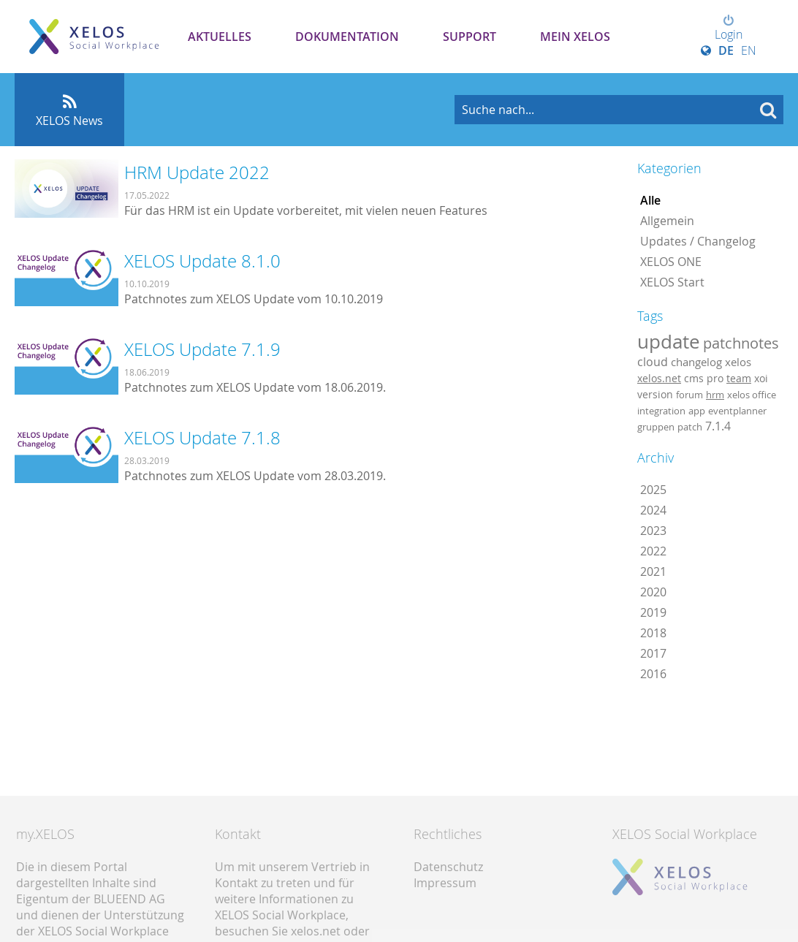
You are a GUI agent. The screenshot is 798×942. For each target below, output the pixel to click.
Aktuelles (219, 37)
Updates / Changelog (698, 241)
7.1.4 (718, 426)
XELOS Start (672, 282)
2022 (653, 551)
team (738, 378)
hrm (715, 394)
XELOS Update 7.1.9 (202, 349)
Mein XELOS (575, 37)
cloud (652, 362)
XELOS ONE (671, 262)
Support (469, 37)
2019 (653, 612)
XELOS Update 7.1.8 (202, 437)
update (668, 341)
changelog (696, 362)
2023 (653, 531)
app (696, 410)
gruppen (655, 426)
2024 (653, 510)
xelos (738, 362)
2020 (653, 592)
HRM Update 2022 (197, 172)
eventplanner (737, 410)
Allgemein (667, 221)
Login (728, 28)
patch (689, 426)
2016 (653, 674)
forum (689, 394)
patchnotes (741, 343)
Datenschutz (448, 867)
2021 (653, 571)
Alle (650, 200)
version (655, 394)
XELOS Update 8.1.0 (202, 261)
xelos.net (659, 378)
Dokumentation (347, 37)
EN (748, 50)
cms (694, 378)
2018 (653, 633)
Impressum (445, 883)
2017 (653, 653)
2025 (653, 490)
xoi (761, 378)
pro (715, 378)
